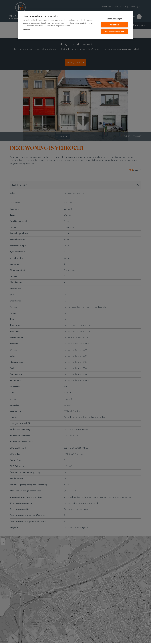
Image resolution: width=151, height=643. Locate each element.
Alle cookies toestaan (114, 31)
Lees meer (26, 29)
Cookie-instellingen (114, 19)
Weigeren (114, 25)
